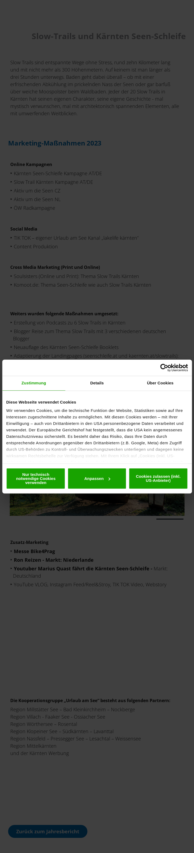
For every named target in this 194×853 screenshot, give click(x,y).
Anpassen (97, 478)
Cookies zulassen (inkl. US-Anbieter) (158, 478)
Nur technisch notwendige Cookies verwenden (35, 478)
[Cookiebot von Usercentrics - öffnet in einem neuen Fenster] (164, 368)
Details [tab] (97, 383)
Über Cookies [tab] (160, 383)
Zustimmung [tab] (33, 383)
